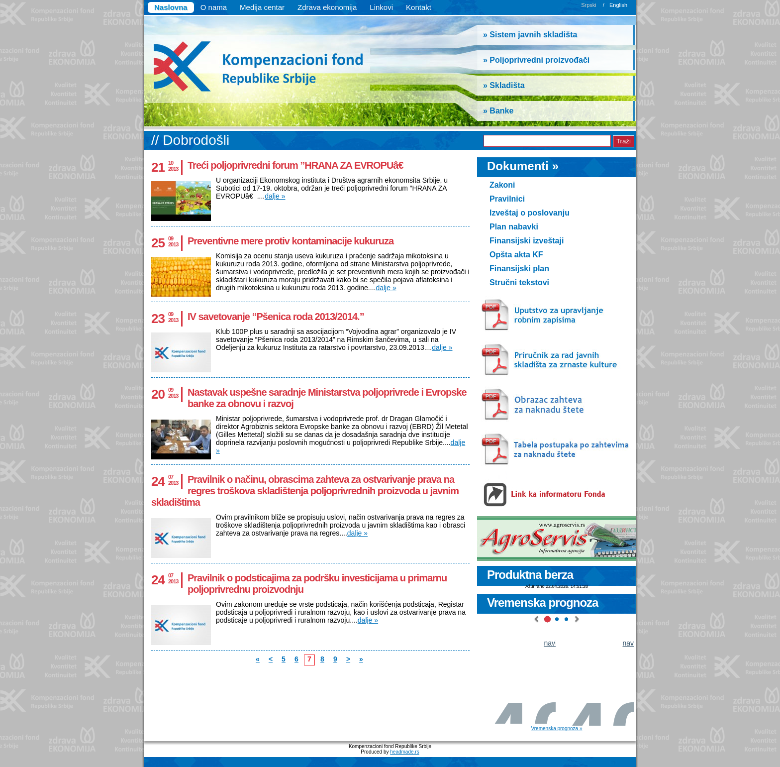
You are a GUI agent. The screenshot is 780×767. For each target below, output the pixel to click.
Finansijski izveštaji (526, 240)
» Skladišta (504, 85)
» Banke (498, 111)
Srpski (588, 5)
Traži (623, 141)
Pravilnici (507, 199)
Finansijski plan (519, 268)
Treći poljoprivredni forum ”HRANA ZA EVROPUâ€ (298, 165)
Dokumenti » (523, 166)
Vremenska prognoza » (556, 728)
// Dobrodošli (190, 140)
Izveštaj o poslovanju (529, 213)
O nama (213, 7)
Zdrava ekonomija (327, 7)
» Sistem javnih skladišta (530, 34)
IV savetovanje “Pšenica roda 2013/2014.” (276, 316)
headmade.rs (404, 752)
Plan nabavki (513, 226)
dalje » (275, 196)
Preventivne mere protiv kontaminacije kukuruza (290, 240)
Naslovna (171, 7)
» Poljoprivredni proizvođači (536, 60)
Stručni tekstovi (519, 282)
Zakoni (502, 185)
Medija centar (262, 7)
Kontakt (418, 7)
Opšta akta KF (516, 254)
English (618, 5)
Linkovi (381, 7)
